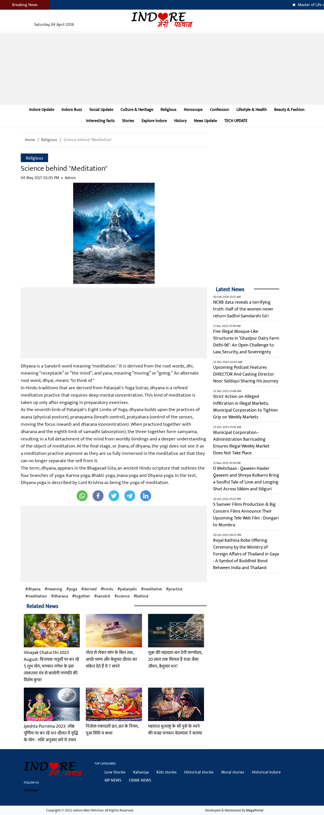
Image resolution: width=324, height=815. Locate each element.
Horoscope (193, 109)
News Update (205, 121)
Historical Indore (266, 772)
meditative (153, 589)
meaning (54, 589)
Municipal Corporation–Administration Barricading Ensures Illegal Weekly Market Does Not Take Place (241, 443)
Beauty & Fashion (289, 109)
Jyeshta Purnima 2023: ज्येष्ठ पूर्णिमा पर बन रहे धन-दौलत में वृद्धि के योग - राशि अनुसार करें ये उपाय (51, 733)
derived (90, 589)
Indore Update (41, 109)
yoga (73, 589)
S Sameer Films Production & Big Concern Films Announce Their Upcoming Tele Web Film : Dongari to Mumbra (246, 515)
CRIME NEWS (140, 780)
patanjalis (128, 589)
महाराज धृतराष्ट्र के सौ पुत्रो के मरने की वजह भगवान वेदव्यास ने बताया (175, 730)
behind (142, 596)
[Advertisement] (162, 68)
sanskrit (103, 596)
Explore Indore (154, 121)
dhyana (34, 589)
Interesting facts (100, 121)
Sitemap (31, 790)
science (123, 596)
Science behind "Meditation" (88, 140)
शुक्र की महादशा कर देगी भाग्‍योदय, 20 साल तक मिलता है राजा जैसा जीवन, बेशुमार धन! (175, 659)
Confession (219, 109)
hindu (108, 589)
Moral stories (232, 772)
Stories (128, 121)
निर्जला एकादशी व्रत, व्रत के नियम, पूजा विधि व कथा (112, 730)
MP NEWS (113, 780)
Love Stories (115, 772)
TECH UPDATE (235, 121)
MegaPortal (254, 810)
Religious (168, 109)
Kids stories (166, 772)
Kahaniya (141, 772)
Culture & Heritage (136, 109)
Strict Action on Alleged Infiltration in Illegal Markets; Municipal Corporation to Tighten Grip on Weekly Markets (245, 407)
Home (30, 140)
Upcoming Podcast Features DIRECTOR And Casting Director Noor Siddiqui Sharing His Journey (245, 374)
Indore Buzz (72, 109)
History (180, 121)
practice (176, 589)
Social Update (101, 109)
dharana (61, 596)
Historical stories (199, 772)
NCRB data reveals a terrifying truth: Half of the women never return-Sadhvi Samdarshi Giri (243, 309)
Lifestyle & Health (251, 109)
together (82, 596)
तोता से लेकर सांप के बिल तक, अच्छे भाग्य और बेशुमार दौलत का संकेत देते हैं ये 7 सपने (111, 659)
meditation (37, 596)
